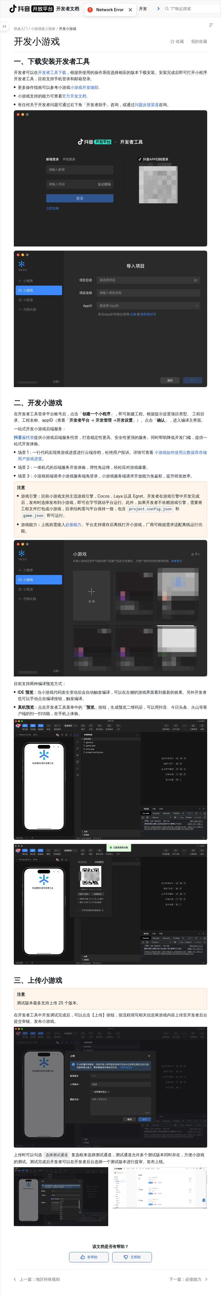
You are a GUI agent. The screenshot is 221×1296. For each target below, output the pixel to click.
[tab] (143, 9)
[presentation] (158, 8)
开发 (143, 8)
